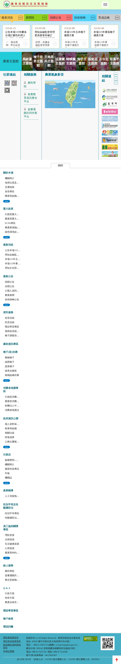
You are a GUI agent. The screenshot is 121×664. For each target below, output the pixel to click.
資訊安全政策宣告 (12, 641)
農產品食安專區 (13, 602)
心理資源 (9, 548)
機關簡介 (9, 178)
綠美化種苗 (11, 371)
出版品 (7, 454)
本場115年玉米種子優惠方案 (19, 259)
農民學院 (30, 84)
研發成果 (9, 437)
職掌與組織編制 (13, 196)
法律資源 (9, 539)
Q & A (6, 588)
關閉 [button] (60, 165)
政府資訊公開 (10, 418)
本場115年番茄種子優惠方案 (19, 263)
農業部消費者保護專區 (17, 401)
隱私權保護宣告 (11, 637)
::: (100, 1)
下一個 (116, 82)
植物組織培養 (12, 375)
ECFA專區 (10, 223)
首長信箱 (9, 318)
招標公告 (9, 282)
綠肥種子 (9, 362)
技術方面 (9, 598)
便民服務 (8, 312)
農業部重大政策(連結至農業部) (21, 218)
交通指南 (9, 187)
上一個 (116, 79)
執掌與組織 (11, 428)
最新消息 (8, 244)
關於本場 (8, 172)
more (6, 201)
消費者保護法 (12, 410)
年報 (7, 473)
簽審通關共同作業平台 (30, 113)
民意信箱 (9, 322)
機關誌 (8, 477)
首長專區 (9, 191)
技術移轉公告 (12, 299)
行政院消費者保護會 (15, 397)
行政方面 (9, 593)
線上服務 (8, 565)
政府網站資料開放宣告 (12, 646)
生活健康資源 (12, 544)
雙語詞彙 (8, 626)
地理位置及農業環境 (15, 182)
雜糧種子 (9, 357)
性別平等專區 (12, 513)
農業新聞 (9, 295)
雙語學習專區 (12, 326)
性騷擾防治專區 (13, 518)
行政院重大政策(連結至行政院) (21, 214)
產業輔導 (8, 490)
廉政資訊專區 (10, 344)
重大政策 (8, 208)
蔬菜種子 (9, 366)
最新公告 (8, 276)
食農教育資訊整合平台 (30, 98)
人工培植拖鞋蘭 (13, 496)
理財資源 (9, 535)
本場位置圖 (8, 651)
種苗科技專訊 (12, 469)
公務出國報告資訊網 (15, 441)
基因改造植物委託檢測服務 (19, 331)
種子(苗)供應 (10, 352)
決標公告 (9, 286)
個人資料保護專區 (14, 424)
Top (116, 660)
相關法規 (9, 433)
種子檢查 (8, 618)
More (20, 17)
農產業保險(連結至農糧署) (18, 227)
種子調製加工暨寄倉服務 (18, 335)
